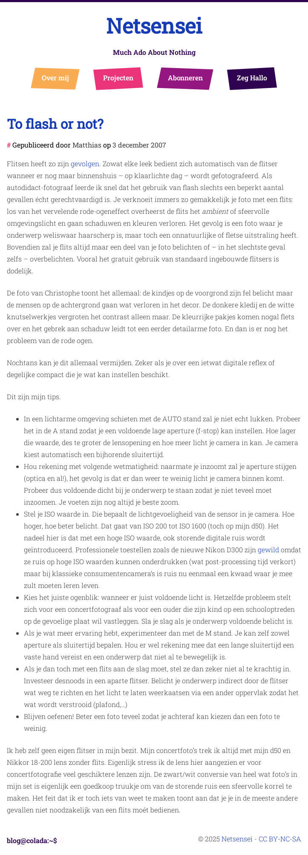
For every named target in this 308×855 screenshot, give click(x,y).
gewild (268, 549)
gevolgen (85, 163)
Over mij (55, 77)
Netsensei (154, 25)
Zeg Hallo (251, 77)
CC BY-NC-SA (280, 838)
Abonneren (185, 77)
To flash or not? (55, 123)
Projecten (118, 77)
